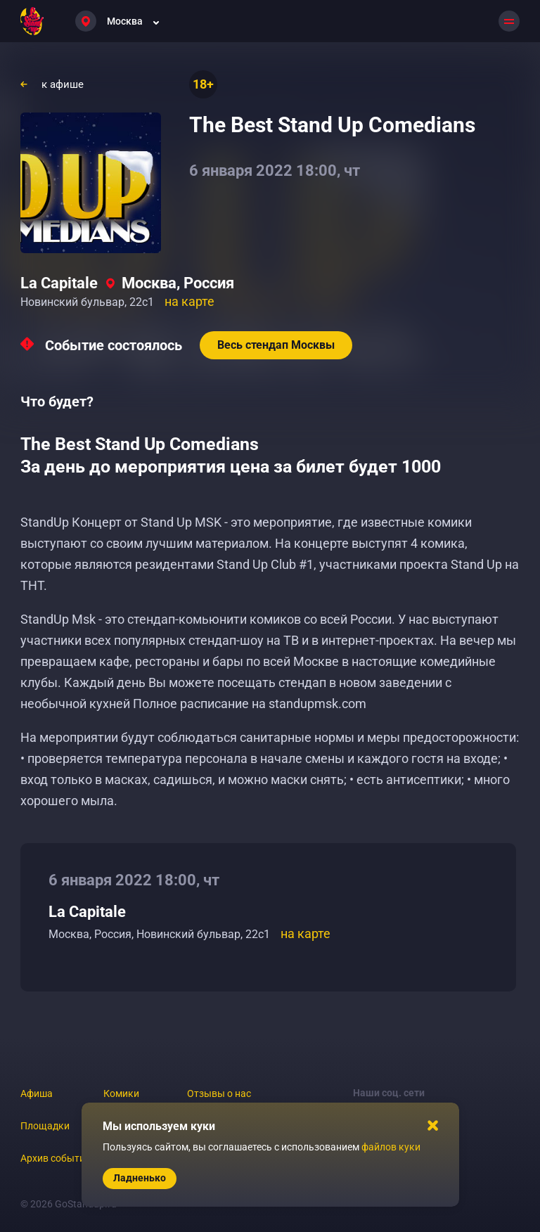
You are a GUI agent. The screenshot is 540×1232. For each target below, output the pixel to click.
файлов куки (390, 1147)
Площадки (45, 1125)
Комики (121, 1093)
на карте (189, 301)
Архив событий (55, 1158)
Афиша (36, 1093)
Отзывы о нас (219, 1093)
